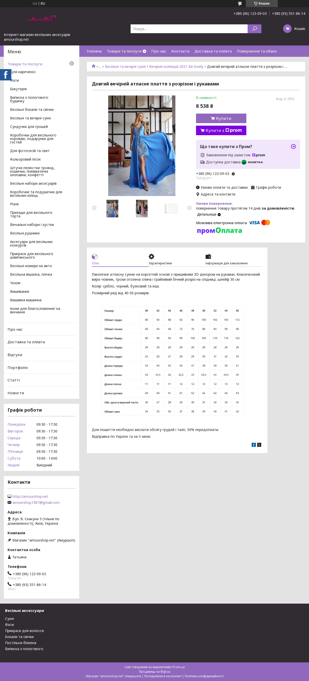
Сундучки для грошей (29, 127)
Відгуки (15, 354)
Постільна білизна (20, 642)
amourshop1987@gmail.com (36, 502)
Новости (16, 392)
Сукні (9, 618)
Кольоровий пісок (25, 160)
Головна (94, 51)
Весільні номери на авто (31, 266)
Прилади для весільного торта (31, 214)
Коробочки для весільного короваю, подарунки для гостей (33, 138)
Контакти (180, 51)
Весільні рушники (25, 233)
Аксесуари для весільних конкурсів (31, 244)
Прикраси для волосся (24, 630)
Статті (14, 379)
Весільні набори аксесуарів (33, 184)
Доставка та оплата (213, 51)
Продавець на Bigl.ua (154, 671)
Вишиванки (19, 292)
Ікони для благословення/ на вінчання (35, 310)
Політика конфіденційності (204, 676)
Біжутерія (18, 89)
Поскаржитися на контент (162, 676)
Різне (14, 204)
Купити (223, 118)
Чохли (15, 283)
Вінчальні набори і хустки (32, 225)
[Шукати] (254, 28)
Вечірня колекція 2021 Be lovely (176, 66)
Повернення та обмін (257, 51)
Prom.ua (179, 667)
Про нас (158, 51)
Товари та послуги (124, 51)
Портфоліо (18, 367)
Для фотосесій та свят (30, 151)
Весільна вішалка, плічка (31, 275)
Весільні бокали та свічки (32, 110)
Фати (14, 81)
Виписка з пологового (24, 648)
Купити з (224, 130)
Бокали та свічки (19, 636)
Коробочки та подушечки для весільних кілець (36, 194)
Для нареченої (23, 72)
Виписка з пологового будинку (29, 99)
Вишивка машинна (26, 300)
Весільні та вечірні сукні (125, 66)
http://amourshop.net (30, 496)
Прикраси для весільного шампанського (31, 256)
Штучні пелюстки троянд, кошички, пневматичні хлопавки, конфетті (32, 171)
